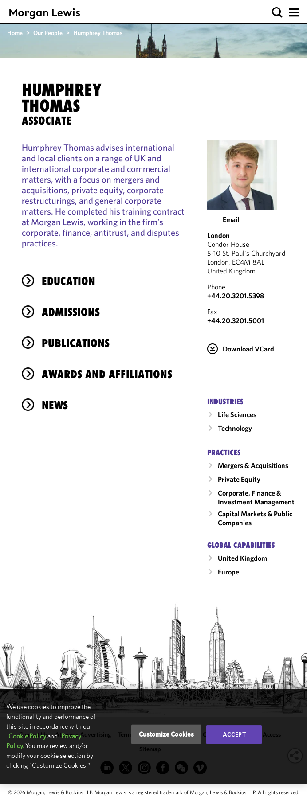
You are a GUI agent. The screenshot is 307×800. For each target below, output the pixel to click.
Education (68, 281)
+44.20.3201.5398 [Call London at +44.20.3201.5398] (235, 295)
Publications (76, 343)
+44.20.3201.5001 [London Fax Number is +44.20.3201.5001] (235, 320)
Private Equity (239, 479)
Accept (234, 734)
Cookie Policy (27, 736)
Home (15, 33)
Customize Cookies (166, 734)
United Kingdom (242, 558)
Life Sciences (237, 414)
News (55, 405)
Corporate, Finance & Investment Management (256, 497)
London (218, 235)
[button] (277, 12)
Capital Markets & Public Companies (255, 518)
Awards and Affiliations (107, 374)
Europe (228, 571)
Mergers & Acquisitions (253, 465)
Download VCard (248, 348)
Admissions (71, 312)
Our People (48, 33)
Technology (235, 428)
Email (231, 219)
